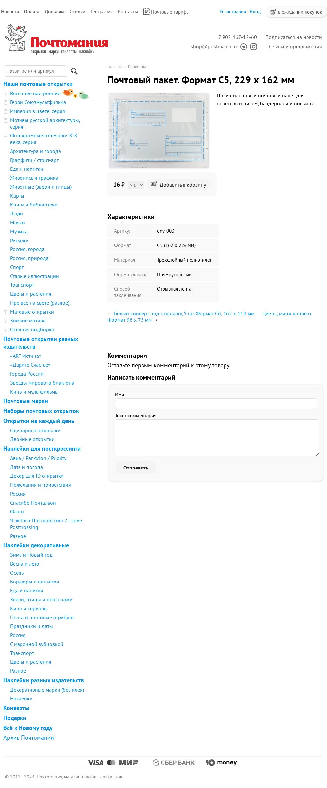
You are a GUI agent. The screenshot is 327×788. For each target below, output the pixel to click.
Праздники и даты (31, 626)
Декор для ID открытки (37, 475)
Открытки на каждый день (38, 421)
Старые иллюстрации (34, 276)
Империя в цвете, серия (37, 111)
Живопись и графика (34, 177)
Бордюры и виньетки (34, 581)
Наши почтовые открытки (38, 84)
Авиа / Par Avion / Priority (38, 458)
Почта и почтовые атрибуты (42, 617)
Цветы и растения (30, 293)
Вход (255, 11)
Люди (16, 213)
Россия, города (27, 249)
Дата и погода (26, 467)
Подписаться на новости (293, 37)
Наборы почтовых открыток (41, 411)
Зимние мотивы (28, 320)
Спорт (17, 267)
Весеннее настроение (35, 93)
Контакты (128, 11)
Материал (124, 260)
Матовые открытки (32, 311)
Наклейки (21, 698)
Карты (17, 195)
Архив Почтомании (28, 737)
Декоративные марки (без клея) (47, 689)
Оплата (31, 11)
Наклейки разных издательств (43, 680)
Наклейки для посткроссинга (42, 448)
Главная (114, 66)
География (102, 11)
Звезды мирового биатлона (42, 382)
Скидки (77, 11)
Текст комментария (135, 415)
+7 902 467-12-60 (236, 37)
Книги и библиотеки (34, 204)
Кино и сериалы (29, 608)
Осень (17, 572)
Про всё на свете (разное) (39, 302)
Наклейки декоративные (36, 545)
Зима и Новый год (31, 554)
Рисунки (19, 240)
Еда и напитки (26, 169)
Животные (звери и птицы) (41, 186)
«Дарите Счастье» (30, 364)
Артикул (123, 231)
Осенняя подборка (32, 329)
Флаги (17, 511)
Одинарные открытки (35, 430)
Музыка (19, 231)
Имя (119, 395)
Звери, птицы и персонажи (41, 599)
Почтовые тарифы (166, 11)
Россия (18, 493)
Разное (18, 536)
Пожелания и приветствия (40, 484)
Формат (122, 245)
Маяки (17, 222)
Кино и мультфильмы (34, 391)
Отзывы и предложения (294, 46)
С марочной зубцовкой (36, 644)
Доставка (54, 11)
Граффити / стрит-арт (34, 160)
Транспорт (22, 284)
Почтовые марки (25, 401)
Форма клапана (130, 274)
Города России (27, 373)
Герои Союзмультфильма (38, 102)
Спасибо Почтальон (33, 502)
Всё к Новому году (28, 728)
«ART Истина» (26, 356)
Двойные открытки (32, 439)
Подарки (14, 718)
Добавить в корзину (178, 184)
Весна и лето (24, 563)
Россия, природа (29, 258)
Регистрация (233, 11)
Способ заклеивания (127, 292)
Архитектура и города (35, 151)
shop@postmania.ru (214, 46)
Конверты (16, 708)
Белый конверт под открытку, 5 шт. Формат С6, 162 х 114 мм (184, 313)
